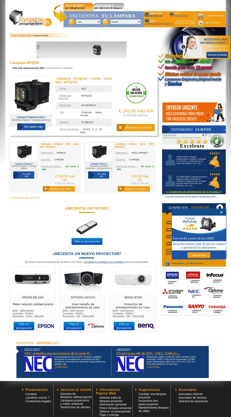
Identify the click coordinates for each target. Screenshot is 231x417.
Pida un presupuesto (87, 241)
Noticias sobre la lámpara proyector (111, 399)
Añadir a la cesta (138, 127)
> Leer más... (196, 163)
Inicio (13, 35)
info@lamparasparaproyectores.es (159, 24)
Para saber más (199, 255)
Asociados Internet (191, 394)
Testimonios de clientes (75, 407)
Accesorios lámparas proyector (149, 402)
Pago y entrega (109, 414)
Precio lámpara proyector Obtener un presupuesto (116, 409)
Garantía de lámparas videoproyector (76, 395)
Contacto (31, 394)
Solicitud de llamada (217, 55)
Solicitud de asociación (193, 401)
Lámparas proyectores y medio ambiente (75, 402)
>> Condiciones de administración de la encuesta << (194, 191)
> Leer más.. (61, 366)
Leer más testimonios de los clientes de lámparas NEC (190, 196)
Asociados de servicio (193, 397)
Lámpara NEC (25, 35)
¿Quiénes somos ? (37, 397)
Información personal (113, 404)
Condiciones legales (38, 401)
